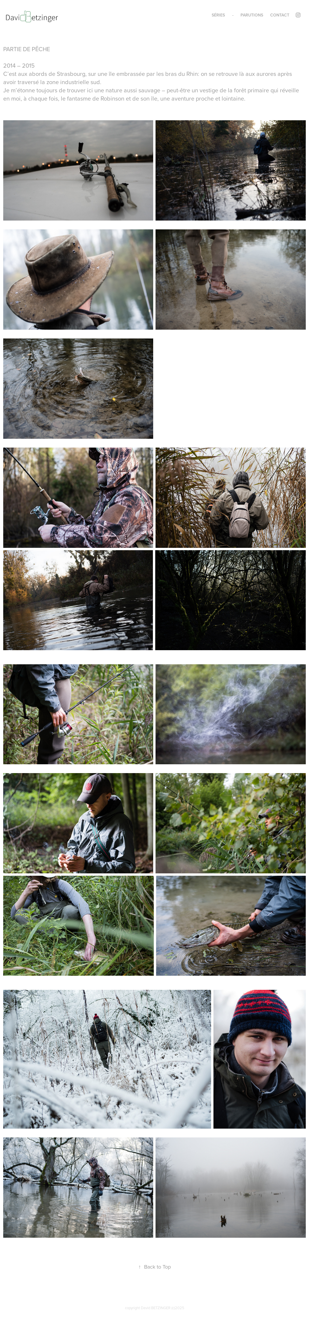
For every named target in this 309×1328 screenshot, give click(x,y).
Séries (218, 15)
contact (279, 15)
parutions (251, 15)
